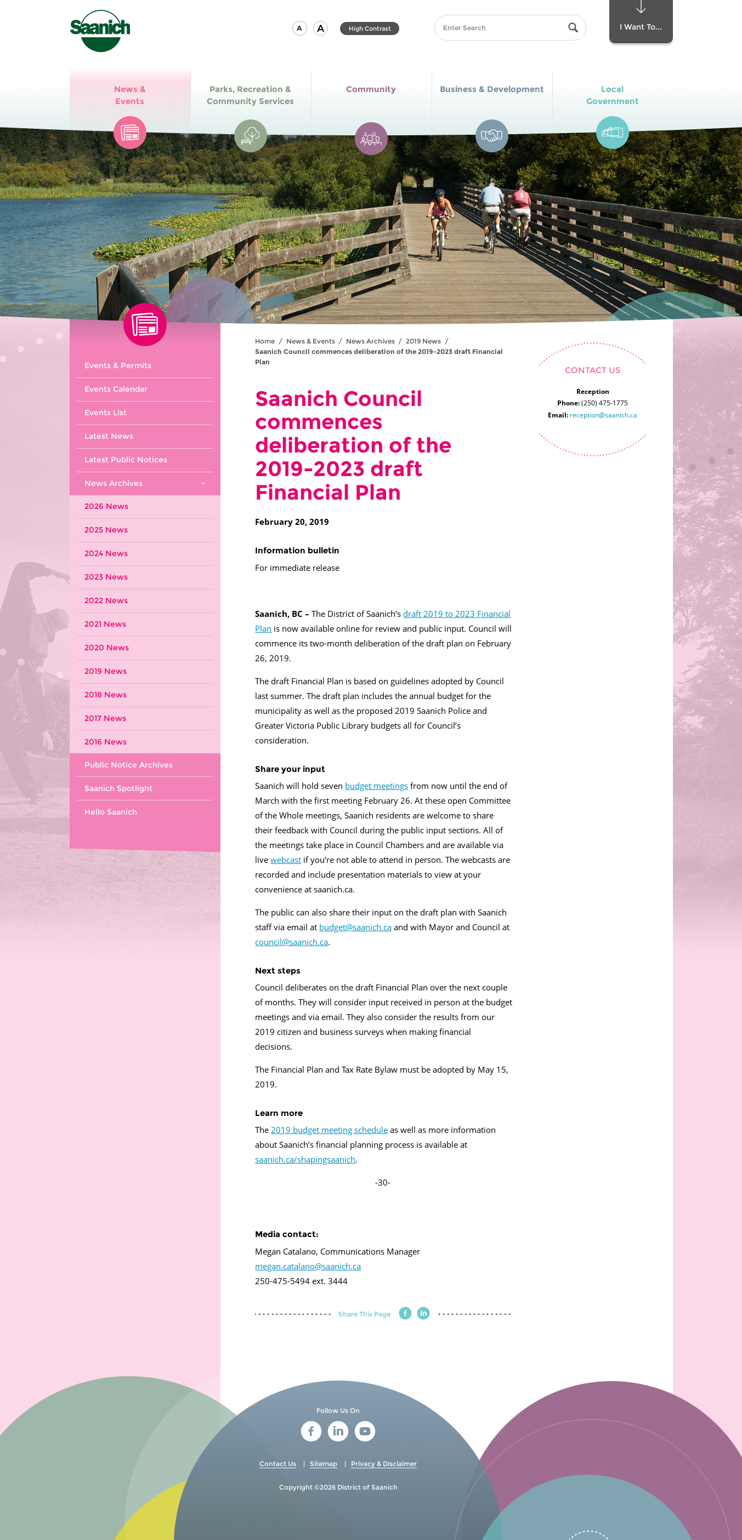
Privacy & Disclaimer (384, 1463)
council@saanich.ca (291, 941)
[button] (299, 28)
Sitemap (323, 1463)
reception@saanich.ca (603, 415)
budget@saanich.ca (355, 926)
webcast (285, 859)
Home (265, 341)
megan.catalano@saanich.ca (308, 1266)
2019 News (423, 341)
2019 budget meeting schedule (329, 1129)
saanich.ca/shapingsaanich (305, 1159)
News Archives (370, 341)
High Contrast (370, 28)
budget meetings (376, 785)
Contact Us (277, 1463)
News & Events (310, 341)
